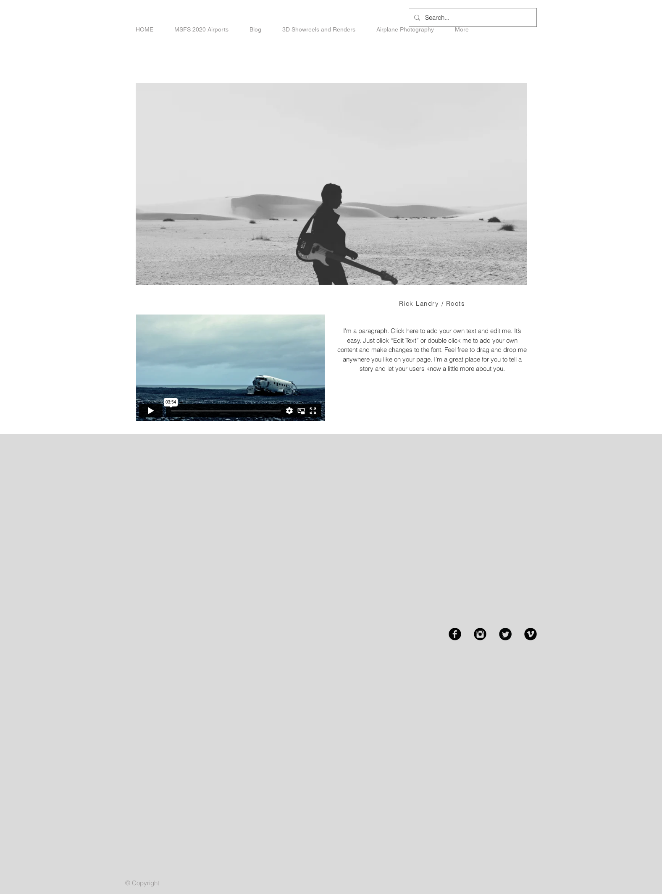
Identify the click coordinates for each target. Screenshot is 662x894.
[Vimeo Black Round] (530, 634)
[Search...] (472, 17)
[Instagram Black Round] (480, 634)
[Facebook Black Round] (455, 634)
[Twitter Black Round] (505, 634)
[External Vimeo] (230, 367)
